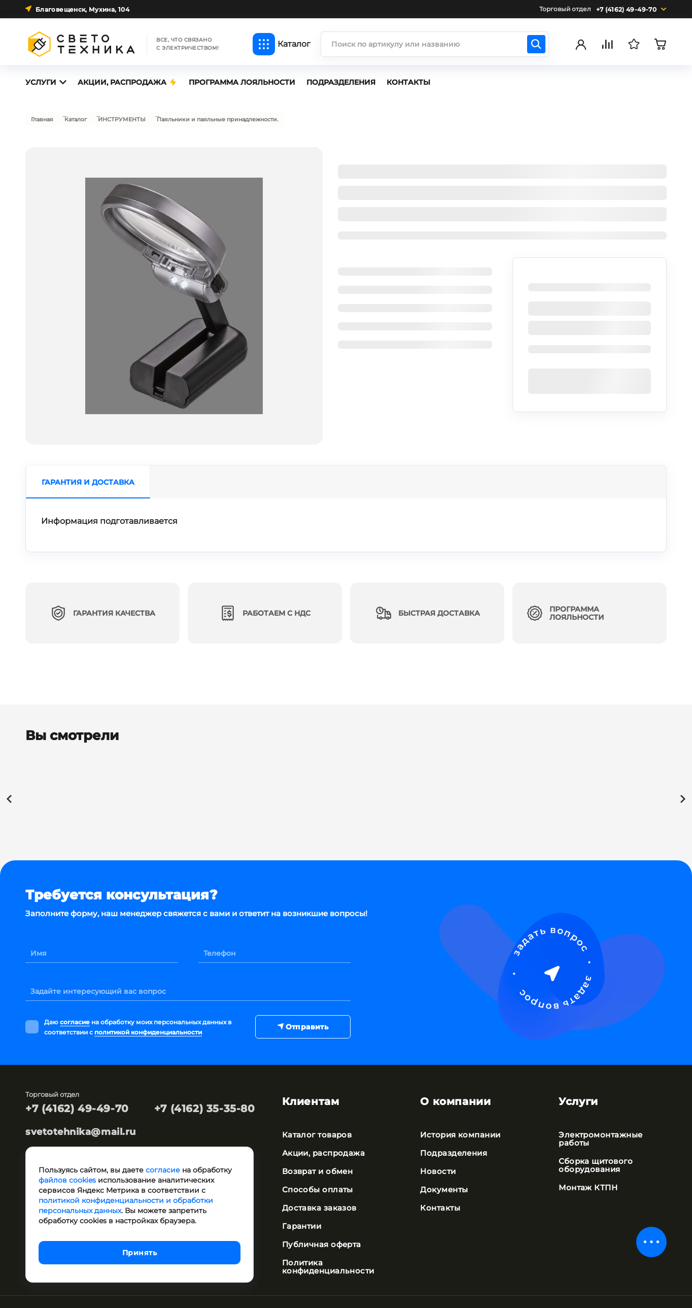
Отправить (303, 1019)
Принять (139, 1252)
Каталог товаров (315, 1112)
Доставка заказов (317, 1185)
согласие (75, 1016)
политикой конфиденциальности (148, 1024)
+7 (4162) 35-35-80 (204, 1101)
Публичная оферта (320, 1222)
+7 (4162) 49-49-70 (77, 1101)
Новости (437, 1149)
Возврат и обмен (316, 1149)
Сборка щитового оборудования (593, 1143)
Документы (442, 1167)
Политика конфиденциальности (326, 1244)
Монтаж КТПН (586, 1165)
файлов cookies (67, 1180)
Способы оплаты (314, 1167)
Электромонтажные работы (598, 1116)
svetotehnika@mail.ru (80, 1124)
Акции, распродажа (321, 1130)
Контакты (438, 1185)
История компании (458, 1112)
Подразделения (452, 1130)
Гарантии (301, 1204)
